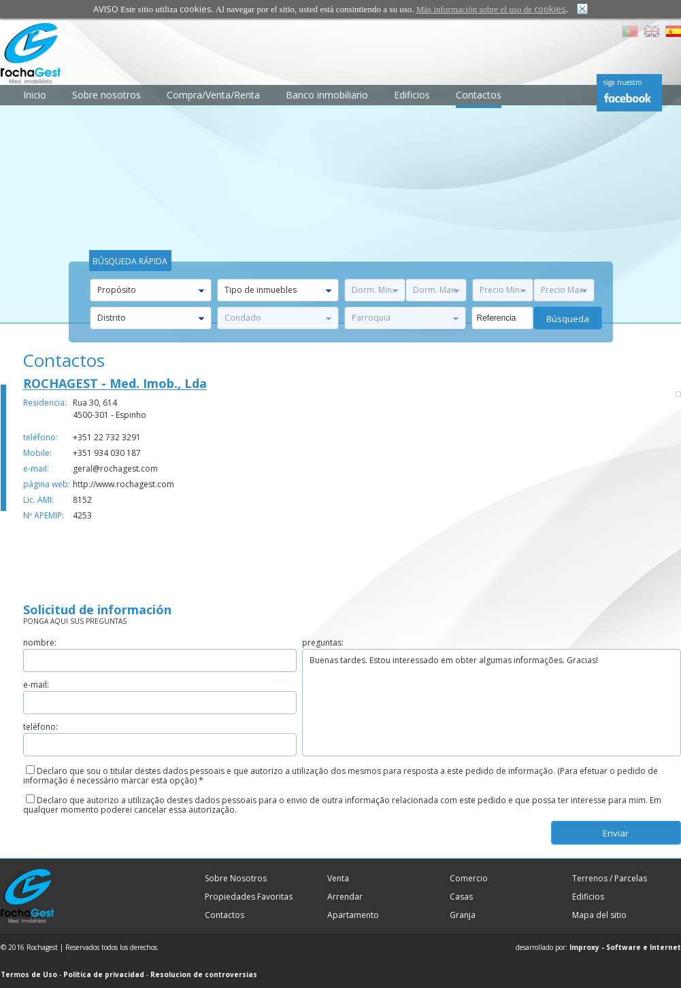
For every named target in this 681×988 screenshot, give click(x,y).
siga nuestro (622, 82)
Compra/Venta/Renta (213, 94)
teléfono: (40, 437)
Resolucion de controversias (203, 974)
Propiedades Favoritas (249, 896)
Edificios (412, 94)
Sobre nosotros (106, 94)
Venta (338, 878)
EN (652, 31)
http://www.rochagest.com (123, 484)
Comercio (469, 878)
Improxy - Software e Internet (625, 947)
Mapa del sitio (599, 915)
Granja (463, 915)
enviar (616, 833)
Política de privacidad (103, 974)
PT (630, 31)
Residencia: (45, 402)
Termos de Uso (29, 974)
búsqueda (567, 319)
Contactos (478, 94)
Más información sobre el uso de (491, 9)
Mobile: (37, 453)
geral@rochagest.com (115, 468)
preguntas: (323, 642)
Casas (461, 896)
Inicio (34, 94)
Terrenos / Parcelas (609, 878)
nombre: (39, 642)
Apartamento (353, 915)
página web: (46, 484)
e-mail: (36, 468)
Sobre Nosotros (236, 878)
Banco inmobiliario (327, 94)
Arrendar (345, 896)
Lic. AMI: (38, 500)
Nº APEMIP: (43, 515)
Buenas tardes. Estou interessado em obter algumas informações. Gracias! (491, 702)
